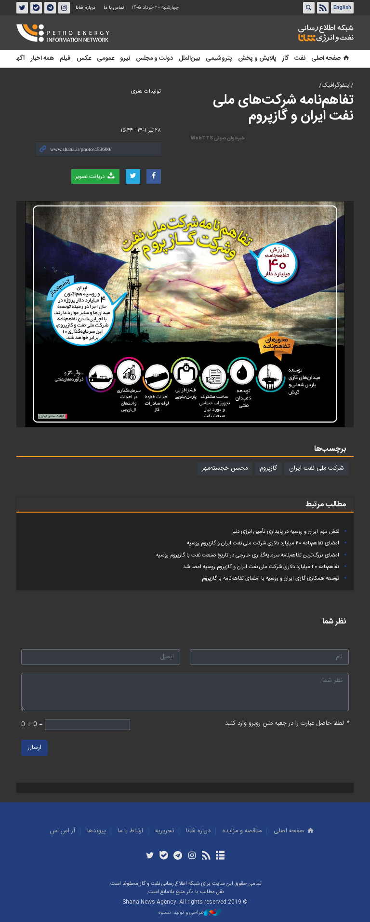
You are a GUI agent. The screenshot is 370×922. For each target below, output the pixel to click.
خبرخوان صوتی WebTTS (218, 138)
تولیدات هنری (146, 91)
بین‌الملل (189, 59)
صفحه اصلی (331, 59)
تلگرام (50, 8)
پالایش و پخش (257, 59)
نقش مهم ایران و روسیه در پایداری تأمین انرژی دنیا (285, 532)
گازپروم (268, 468)
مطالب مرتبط (325, 504)
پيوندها (96, 831)
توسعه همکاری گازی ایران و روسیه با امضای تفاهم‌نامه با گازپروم (270, 578)
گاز (285, 59)
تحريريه (164, 831)
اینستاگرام (64, 8)
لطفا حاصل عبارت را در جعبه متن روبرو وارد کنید (287, 723)
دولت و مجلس (154, 59)
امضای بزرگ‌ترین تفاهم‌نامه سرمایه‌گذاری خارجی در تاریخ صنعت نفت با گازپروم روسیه (247, 555)
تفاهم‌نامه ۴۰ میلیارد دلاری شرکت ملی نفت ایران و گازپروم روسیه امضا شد (261, 567)
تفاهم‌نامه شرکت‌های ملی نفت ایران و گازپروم (283, 108)
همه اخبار (42, 59)
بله (36, 8)
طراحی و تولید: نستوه (190, 913)
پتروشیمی (219, 59)
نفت (299, 59)
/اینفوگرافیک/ (336, 86)
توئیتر (22, 8)
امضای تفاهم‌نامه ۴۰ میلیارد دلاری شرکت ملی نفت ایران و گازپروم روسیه (263, 543)
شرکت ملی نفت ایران (316, 468)
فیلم (65, 59)
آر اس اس (62, 831)
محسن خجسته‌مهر (225, 468)
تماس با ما (114, 8)
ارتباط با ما (130, 831)
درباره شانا (85, 8)
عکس (84, 59)
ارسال (34, 748)
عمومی (105, 59)
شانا (293, 33)
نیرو (125, 59)
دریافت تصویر (95, 176)
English (342, 8)
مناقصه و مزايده (242, 831)
